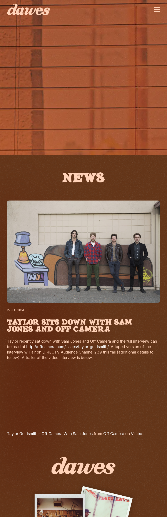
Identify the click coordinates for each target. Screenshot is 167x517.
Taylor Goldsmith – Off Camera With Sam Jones (50, 433)
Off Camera (113, 433)
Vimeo (136, 433)
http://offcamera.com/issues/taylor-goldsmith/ (67, 346)
